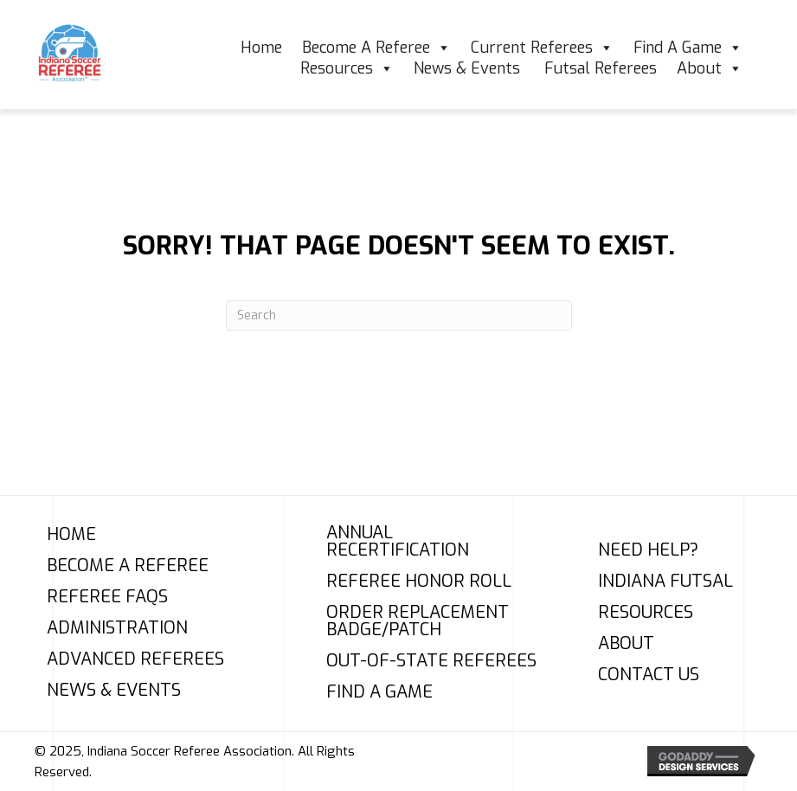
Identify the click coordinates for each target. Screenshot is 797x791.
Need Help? (648, 550)
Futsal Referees (600, 68)
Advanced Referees (135, 659)
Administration (117, 628)
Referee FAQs (107, 597)
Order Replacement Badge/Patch (417, 621)
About (709, 68)
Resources (347, 68)
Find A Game (687, 47)
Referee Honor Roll (418, 581)
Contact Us (648, 675)
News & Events (469, 68)
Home (261, 47)
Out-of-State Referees (431, 661)
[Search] (399, 315)
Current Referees (542, 47)
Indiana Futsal (665, 581)
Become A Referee (376, 47)
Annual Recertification (397, 541)
